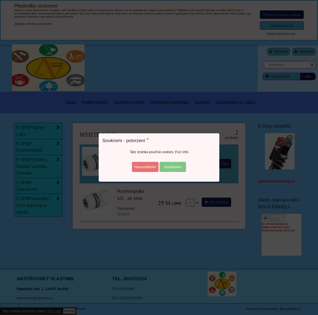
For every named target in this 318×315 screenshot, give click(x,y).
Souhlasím (173, 167)
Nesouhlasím (145, 167)
